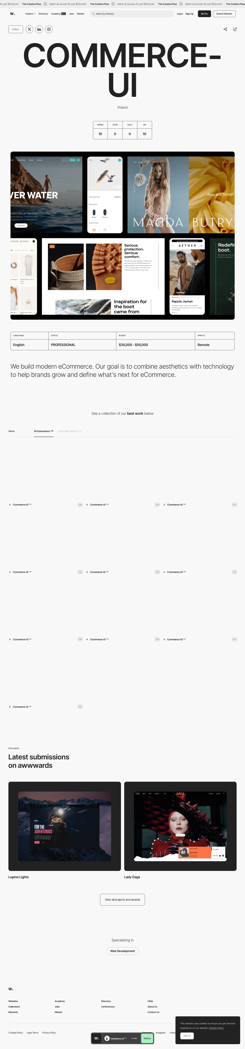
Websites (13, 1001)
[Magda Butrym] (200, 606)
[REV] (45, 606)
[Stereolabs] (122, 539)
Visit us (147, 1038)
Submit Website (224, 13)
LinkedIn (173, 1032)
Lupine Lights (18, 877)
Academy (58, 13)
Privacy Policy (49, 1032)
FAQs (150, 1001)
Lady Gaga (132, 877)
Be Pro (204, 13)
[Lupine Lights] (45, 472)
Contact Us (153, 1012)
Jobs (71, 13)
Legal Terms (32, 1032)
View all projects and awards (122, 899)
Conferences (108, 1006)
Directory (43, 13)
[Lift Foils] (45, 674)
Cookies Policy (15, 1032)
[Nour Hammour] (200, 539)
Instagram (161, 1032)
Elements (13, 1012)
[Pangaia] (45, 539)
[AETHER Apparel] (122, 606)
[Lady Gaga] (122, 472)
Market (80, 13)
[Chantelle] (200, 472)
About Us (152, 1006)
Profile (134, 1038)
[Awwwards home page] (97, 1038)
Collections (14, 1006)
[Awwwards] (12, 13)
